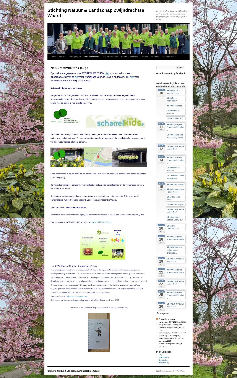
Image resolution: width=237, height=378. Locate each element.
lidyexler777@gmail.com (101, 222)
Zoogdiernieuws (167, 319)
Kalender (155, 57)
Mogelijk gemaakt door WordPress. (172, 371)
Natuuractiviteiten (91, 57)
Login (161, 355)
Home (53, 57)
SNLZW (62, 57)
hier (107, 73)
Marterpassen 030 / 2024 (168, 322)
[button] (162, 313)
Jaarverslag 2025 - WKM (168, 333)
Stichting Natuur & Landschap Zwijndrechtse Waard (73, 371)
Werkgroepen (75, 57)
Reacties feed (163, 360)
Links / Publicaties (110, 57)
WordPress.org (164, 363)
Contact (144, 57)
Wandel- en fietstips (129, 57)
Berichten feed (164, 357)
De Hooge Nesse (169, 57)
